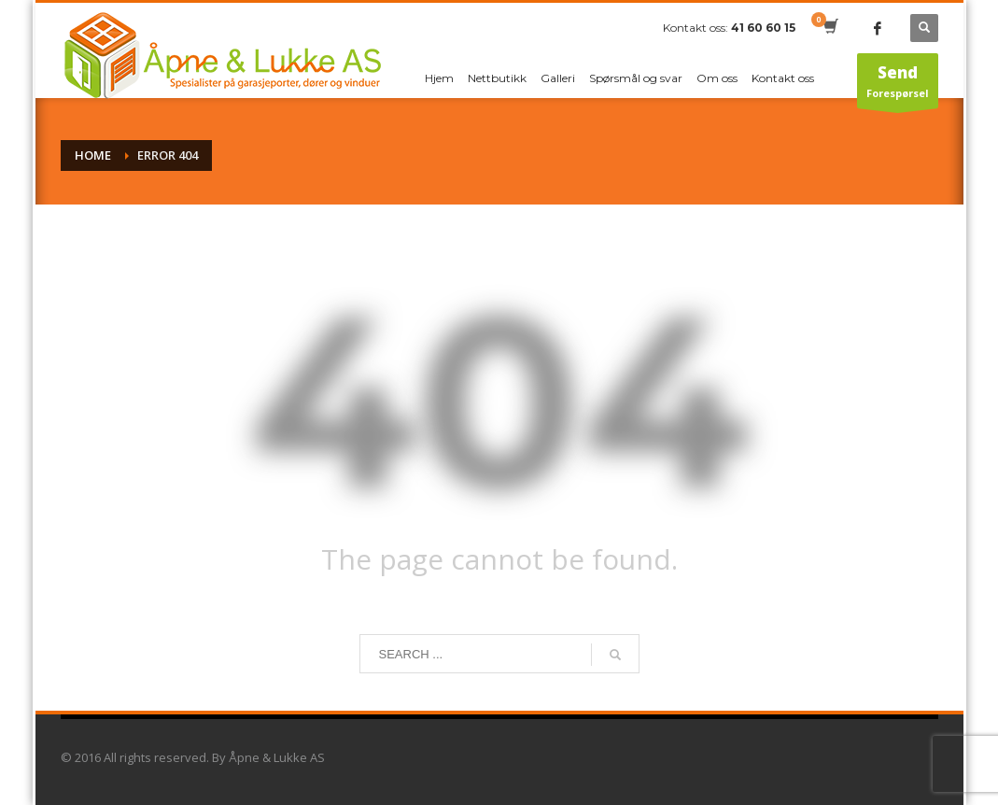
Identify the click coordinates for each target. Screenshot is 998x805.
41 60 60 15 (763, 28)
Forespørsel (896, 85)
